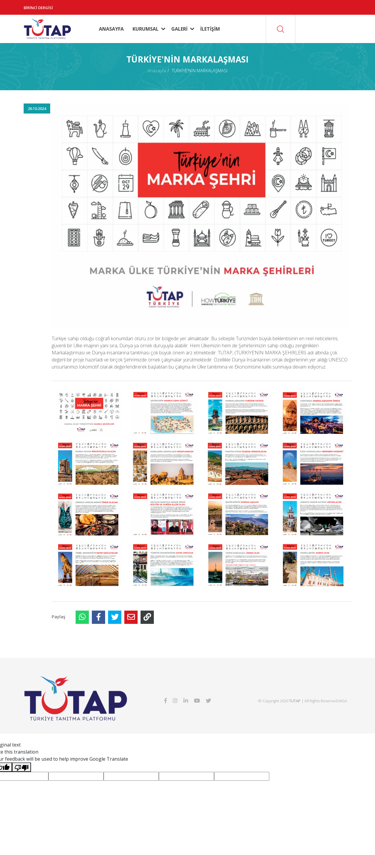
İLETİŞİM (210, 29)
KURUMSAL (146, 29)
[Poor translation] (21, 767)
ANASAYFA (111, 29)
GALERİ (179, 29)
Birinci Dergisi (38, 7)
